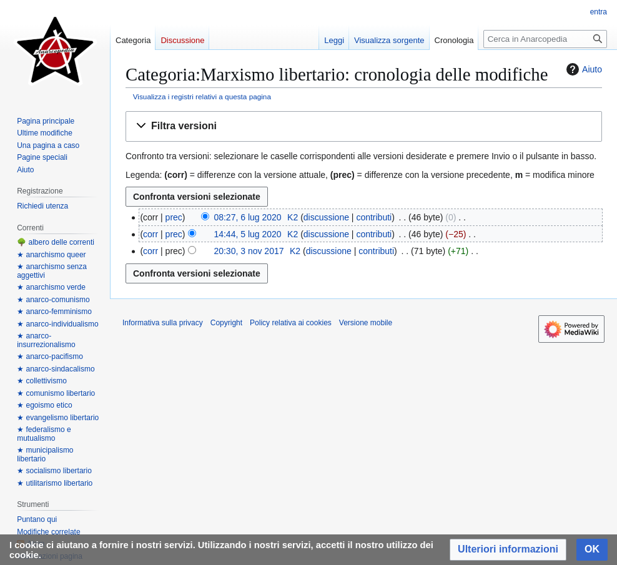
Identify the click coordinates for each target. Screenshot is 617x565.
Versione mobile (365, 322)
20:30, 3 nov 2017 (249, 251)
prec (173, 217)
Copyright (226, 322)
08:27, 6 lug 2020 (247, 217)
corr (150, 234)
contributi (374, 217)
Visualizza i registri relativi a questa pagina (202, 96)
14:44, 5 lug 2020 (247, 234)
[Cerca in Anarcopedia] (545, 39)
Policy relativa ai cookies (291, 322)
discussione (326, 217)
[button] (363, 126)
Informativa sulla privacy (162, 322)
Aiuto (582, 69)
